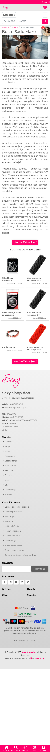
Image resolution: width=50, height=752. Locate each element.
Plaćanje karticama (14, 531)
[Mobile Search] (45, 21)
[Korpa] (45, 7)
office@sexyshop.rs (17, 407)
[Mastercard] (22, 607)
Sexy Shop (39, 658)
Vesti (7, 480)
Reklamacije (10, 540)
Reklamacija (10, 490)
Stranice (14, 27)
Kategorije (9, 15)
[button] (6, 748)
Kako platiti (10, 470)
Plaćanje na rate (12, 536)
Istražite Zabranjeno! (25, 242)
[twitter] (27, 582)
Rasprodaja (10, 456)
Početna (5, 27)
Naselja (31, 589)
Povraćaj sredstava (13, 545)
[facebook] (4, 582)
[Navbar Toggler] (45, 15)
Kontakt (8, 494)
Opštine (6, 589)
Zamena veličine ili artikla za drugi (21, 555)
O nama (8, 475)
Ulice (5, 595)
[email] (18, 569)
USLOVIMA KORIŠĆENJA (24, 633)
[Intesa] (25, 614)
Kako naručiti (11, 466)
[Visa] (32, 607)
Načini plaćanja (12, 526)
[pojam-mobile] (22, 21)
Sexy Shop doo (16, 393)
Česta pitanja (11, 461)
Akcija (7, 446)
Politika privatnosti (13, 512)
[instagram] (10, 582)
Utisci (7, 485)
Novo (7, 451)
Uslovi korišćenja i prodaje (17, 507)
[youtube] (16, 582)
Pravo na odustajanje (14, 550)
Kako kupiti (10, 516)
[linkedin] (22, 582)
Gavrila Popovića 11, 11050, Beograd (18, 398)
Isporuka (9, 521)
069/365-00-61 (16, 404)
